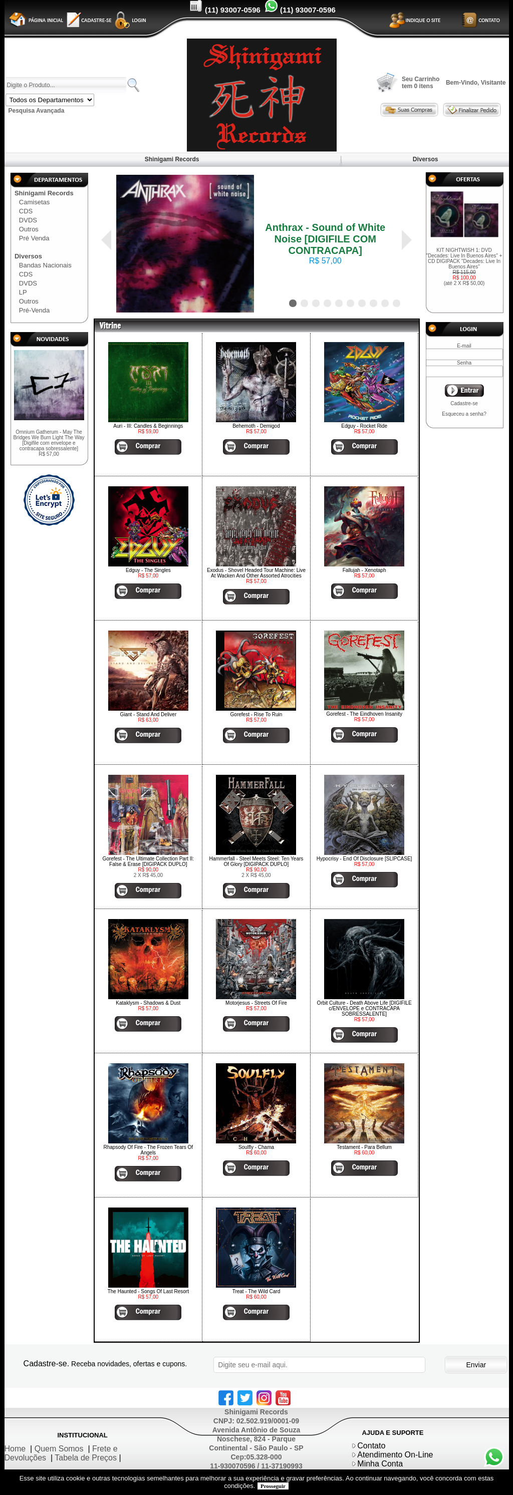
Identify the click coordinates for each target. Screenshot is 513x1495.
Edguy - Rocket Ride (364, 426)
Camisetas (34, 202)
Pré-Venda (34, 310)
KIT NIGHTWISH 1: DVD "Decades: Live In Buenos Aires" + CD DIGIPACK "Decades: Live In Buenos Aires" (464, 266)
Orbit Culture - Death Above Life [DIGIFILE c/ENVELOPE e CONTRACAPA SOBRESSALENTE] (364, 1008)
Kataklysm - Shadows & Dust (148, 1003)
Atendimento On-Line (395, 1454)
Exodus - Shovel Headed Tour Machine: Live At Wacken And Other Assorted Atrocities (256, 572)
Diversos (425, 159)
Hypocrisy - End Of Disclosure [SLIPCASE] (364, 858)
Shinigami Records (171, 159)
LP (23, 292)
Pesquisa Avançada (37, 110)
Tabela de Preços (86, 1457)
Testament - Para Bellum (364, 1147)
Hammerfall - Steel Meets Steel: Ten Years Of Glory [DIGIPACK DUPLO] (256, 861)
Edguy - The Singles (148, 570)
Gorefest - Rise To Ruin (256, 714)
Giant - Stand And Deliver (148, 714)
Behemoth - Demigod (256, 426)
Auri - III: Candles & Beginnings (148, 426)
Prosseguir (273, 1486)
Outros (29, 229)
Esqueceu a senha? (464, 414)
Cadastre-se (463, 403)
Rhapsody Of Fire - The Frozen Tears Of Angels (148, 1149)
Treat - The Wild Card (256, 1291)
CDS (26, 211)
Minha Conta (380, 1463)
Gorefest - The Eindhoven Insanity (364, 714)
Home (15, 1448)
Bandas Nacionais (45, 265)
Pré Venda (34, 238)
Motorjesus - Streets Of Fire (256, 1003)
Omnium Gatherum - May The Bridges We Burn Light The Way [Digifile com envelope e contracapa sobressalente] (48, 443)
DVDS (28, 220)
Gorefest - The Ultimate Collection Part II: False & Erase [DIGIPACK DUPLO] (148, 861)
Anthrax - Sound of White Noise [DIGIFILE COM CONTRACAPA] (325, 239)
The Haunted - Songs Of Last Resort (148, 1291)
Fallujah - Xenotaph (364, 570)
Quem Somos (59, 1448)
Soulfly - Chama (256, 1147)
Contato (371, 1445)
